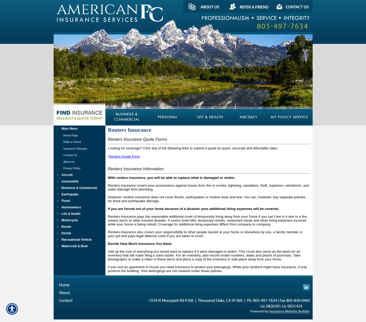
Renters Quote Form (124, 156)
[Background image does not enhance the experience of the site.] (79, 129)
